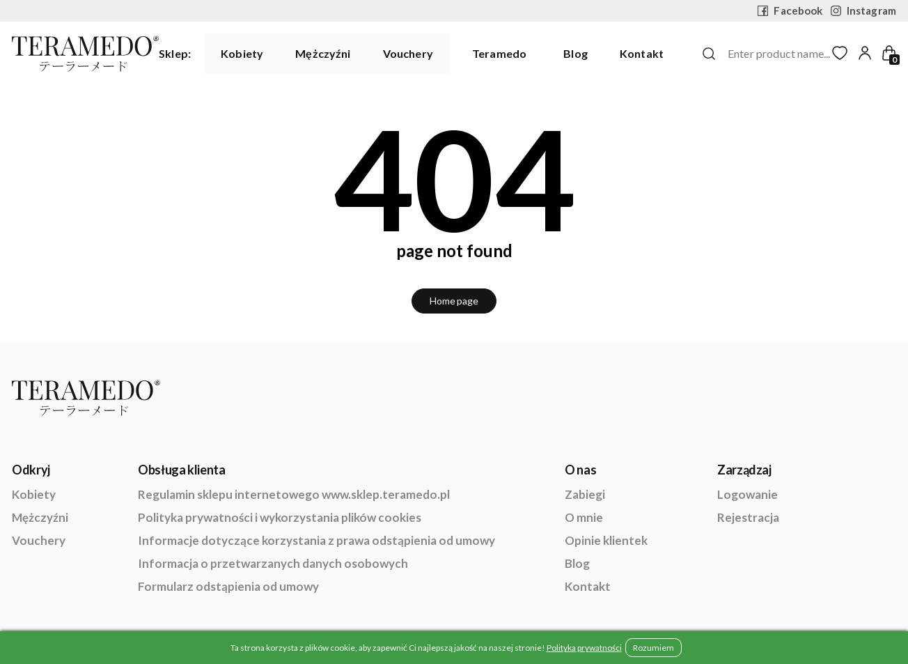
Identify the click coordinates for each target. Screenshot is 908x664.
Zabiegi (585, 494)
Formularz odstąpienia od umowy (228, 586)
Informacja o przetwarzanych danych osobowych (273, 563)
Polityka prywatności (584, 647)
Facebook (790, 11)
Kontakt (642, 53)
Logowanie (747, 494)
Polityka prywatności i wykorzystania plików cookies (279, 517)
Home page (454, 301)
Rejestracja (748, 517)
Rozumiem (653, 647)
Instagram (863, 11)
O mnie (584, 517)
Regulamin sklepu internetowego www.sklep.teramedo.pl (294, 494)
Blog (575, 53)
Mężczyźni (322, 53)
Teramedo (499, 53)
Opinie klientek (606, 540)
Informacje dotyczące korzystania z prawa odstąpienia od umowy (316, 540)
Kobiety (242, 53)
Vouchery (408, 53)
